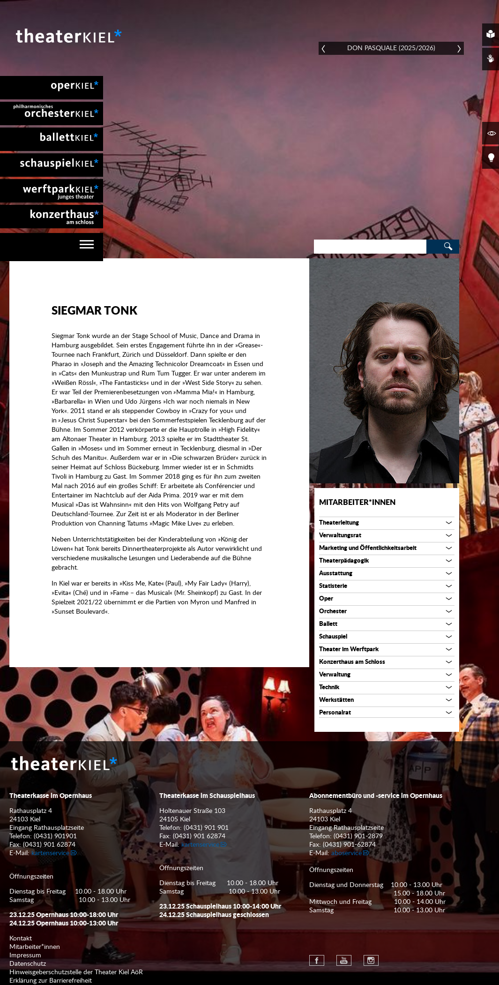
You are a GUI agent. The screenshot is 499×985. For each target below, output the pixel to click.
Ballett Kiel (51, 139)
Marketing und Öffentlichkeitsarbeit (368, 548)
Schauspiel (333, 637)
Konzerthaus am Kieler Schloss (51, 216)
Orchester (333, 612)
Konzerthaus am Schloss (352, 662)
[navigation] (51, 247)
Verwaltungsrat (340, 536)
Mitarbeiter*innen (357, 502)
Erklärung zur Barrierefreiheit (50, 980)
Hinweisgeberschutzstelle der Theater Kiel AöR (76, 972)
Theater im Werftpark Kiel (51, 191)
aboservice (346, 853)
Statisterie (333, 586)
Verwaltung (334, 675)
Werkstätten (336, 700)
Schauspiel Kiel (51, 165)
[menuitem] (51, 87)
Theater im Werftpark (349, 650)
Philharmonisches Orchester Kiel (51, 113)
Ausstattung (335, 574)
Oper (326, 599)
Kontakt (20, 938)
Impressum (25, 955)
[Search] (370, 247)
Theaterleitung (339, 523)
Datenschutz (27, 964)
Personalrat (335, 713)
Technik (329, 687)
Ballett (328, 624)
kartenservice (50, 853)
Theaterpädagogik (344, 561)
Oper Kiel (51, 87)
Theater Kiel (68, 36)
